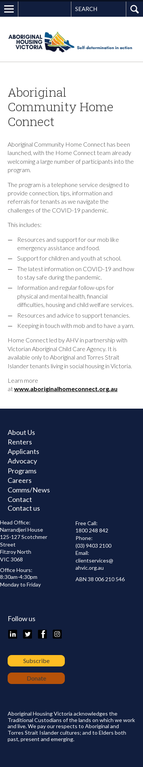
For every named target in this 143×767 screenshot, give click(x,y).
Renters (20, 442)
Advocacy (22, 461)
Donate (36, 678)
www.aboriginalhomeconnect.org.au (65, 388)
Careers (20, 480)
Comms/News (29, 490)
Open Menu (9, 9)
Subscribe (36, 660)
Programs (22, 471)
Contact (20, 499)
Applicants (23, 451)
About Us (21, 432)
